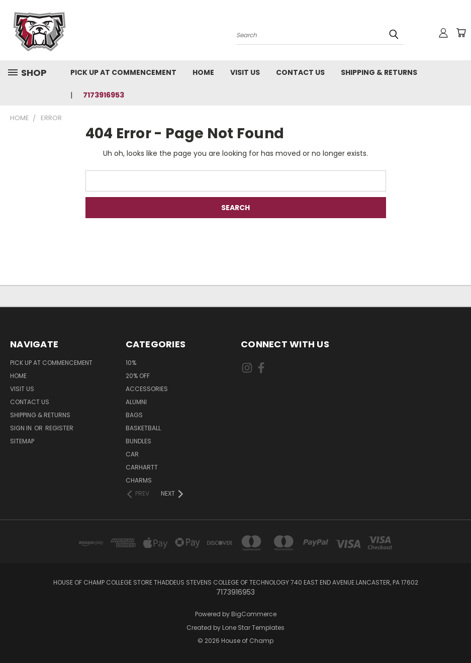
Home (203, 72)
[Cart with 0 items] (461, 33)
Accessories (147, 389)
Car (132, 454)
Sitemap (22, 441)
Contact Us (300, 72)
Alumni (136, 402)
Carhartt (142, 467)
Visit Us (245, 72)
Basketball (143, 428)
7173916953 (103, 95)
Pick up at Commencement (123, 72)
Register (59, 428)
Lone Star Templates (253, 627)
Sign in (21, 428)
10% (131, 362)
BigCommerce (253, 614)
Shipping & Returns (379, 72)
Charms (139, 480)
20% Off (138, 375)
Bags (134, 415)
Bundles (138, 441)
